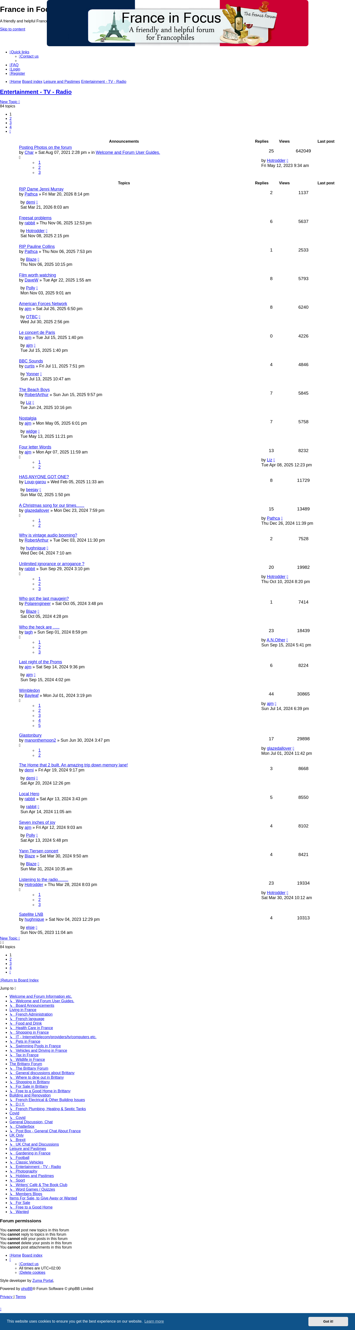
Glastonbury (30, 735)
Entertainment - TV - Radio (36, 92)
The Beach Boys (34, 389)
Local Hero (29, 793)
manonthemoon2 (40, 740)
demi (30, 202)
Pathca (31, 194)
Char (29, 152)
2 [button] (11, 118)
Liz (28, 402)
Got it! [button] (328, 1321)
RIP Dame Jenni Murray (41, 189)
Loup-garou (35, 481)
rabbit (29, 223)
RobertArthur (36, 394)
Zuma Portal (42, 1281)
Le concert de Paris (37, 332)
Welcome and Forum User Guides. (128, 152)
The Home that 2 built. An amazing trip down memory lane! (73, 765)
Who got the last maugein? (44, 598)
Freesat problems (35, 218)
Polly (30, 288)
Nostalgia (27, 418)
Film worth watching (37, 275)
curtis (29, 366)
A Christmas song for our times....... (51, 505)
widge (31, 431)
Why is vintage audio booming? (48, 535)
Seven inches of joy (37, 822)
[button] (10, 131)
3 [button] (11, 123)
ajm (27, 308)
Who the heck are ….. (39, 627)
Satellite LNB (31, 914)
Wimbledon (29, 690)
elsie (30, 927)
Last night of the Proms (40, 662)
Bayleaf (31, 695)
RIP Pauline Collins (37, 246)
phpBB (27, 1289)
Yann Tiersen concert (38, 851)
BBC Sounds (31, 361)
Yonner (32, 374)
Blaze (31, 259)
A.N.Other (276, 640)
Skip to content (12, 29)
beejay (32, 489)
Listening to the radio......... (43, 879)
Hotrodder (276, 160)
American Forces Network (43, 303)
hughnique (35, 548)
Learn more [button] (154, 1321)
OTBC (32, 316)
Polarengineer (37, 603)
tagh (28, 632)
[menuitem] (29, 56)
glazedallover (36, 510)
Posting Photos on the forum (45, 147)
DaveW (31, 280)
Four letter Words (35, 447)
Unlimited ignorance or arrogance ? (51, 563)
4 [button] (11, 127)
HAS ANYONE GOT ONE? (44, 476)
